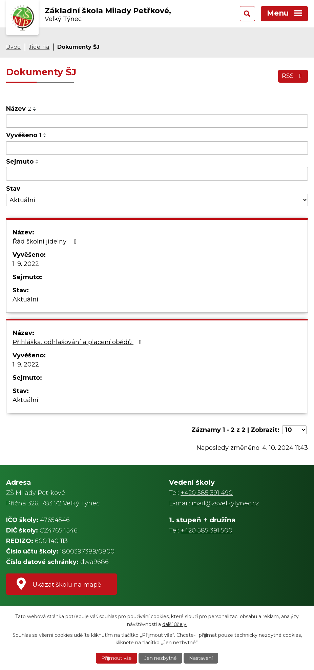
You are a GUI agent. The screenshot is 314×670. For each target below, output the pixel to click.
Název (18, 108)
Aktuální (25, 299)
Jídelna (39, 46)
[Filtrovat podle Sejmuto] (157, 174)
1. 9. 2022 (26, 264)
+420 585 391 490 (207, 493)
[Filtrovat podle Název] (157, 121)
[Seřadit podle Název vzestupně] (35, 107)
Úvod (13, 46)
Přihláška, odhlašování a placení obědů (78, 342)
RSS (293, 76)
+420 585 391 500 (206, 530)
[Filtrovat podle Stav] (157, 200)
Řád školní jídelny (46, 241)
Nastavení (201, 658)
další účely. (174, 624)
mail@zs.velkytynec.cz (225, 503)
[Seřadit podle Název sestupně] (35, 110)
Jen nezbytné (160, 658)
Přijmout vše (116, 658)
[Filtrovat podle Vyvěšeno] (157, 148)
